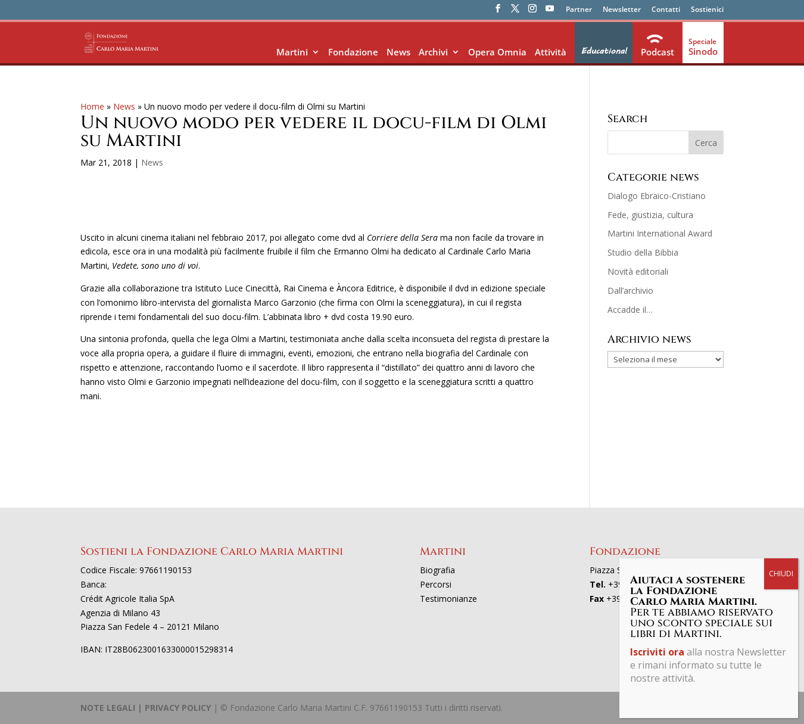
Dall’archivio (630, 290)
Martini (292, 52)
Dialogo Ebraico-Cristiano (656, 195)
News (398, 52)
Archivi (433, 52)
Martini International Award (659, 233)
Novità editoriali (637, 271)
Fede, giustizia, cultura (650, 214)
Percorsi (435, 584)
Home (92, 106)
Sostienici (707, 10)
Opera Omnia (497, 52)
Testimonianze (448, 598)
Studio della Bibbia (642, 252)
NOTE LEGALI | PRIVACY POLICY (145, 707)
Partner (579, 10)
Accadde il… (630, 309)
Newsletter (622, 10)
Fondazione (353, 52)
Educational (604, 51)
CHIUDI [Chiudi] (781, 573)
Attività (550, 52)
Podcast (657, 52)
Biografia (437, 570)
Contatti (666, 10)
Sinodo (703, 51)
